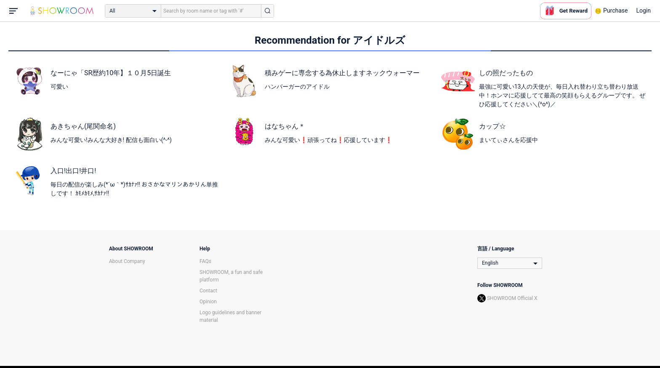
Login (643, 10)
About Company (127, 261)
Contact (208, 291)
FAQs (205, 261)
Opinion (208, 302)
